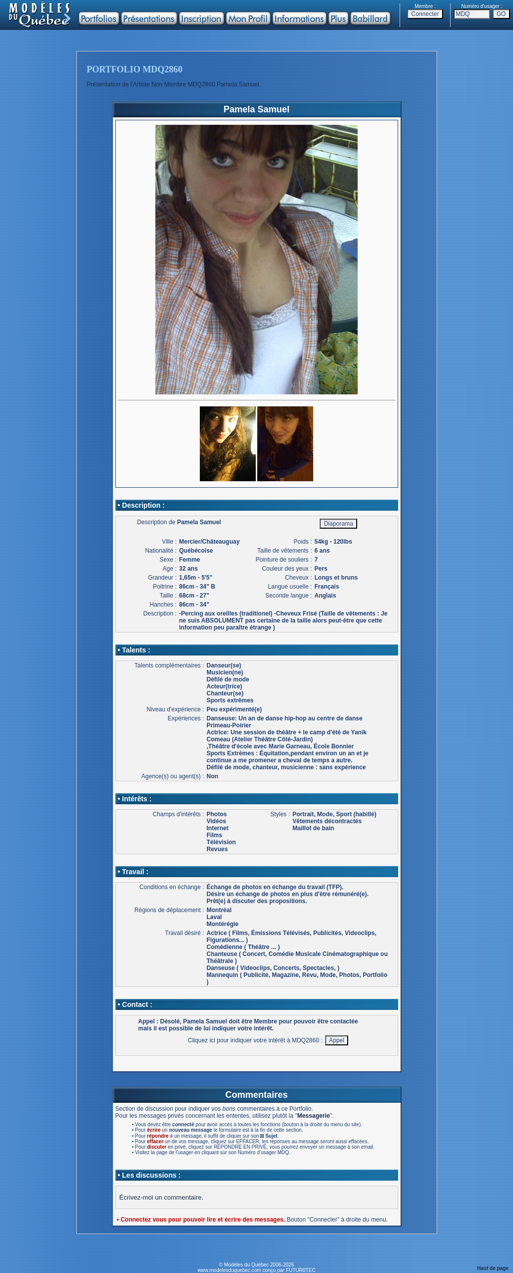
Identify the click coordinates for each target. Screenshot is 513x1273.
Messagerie (313, 1115)
